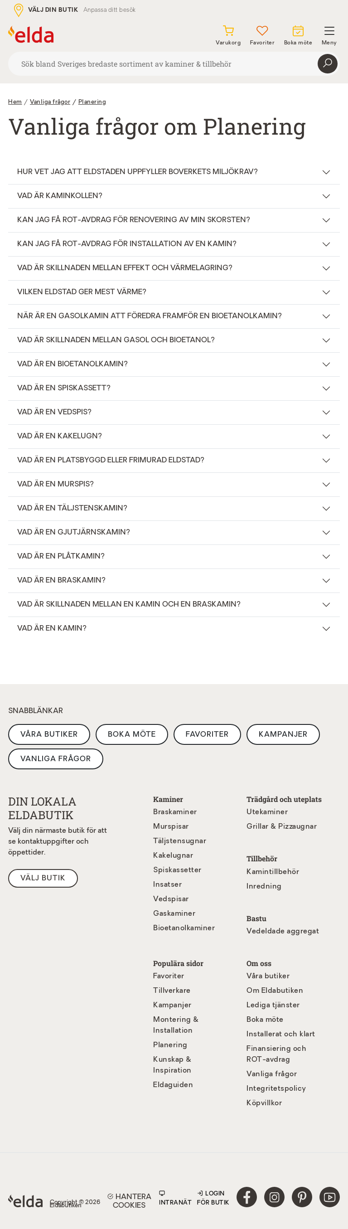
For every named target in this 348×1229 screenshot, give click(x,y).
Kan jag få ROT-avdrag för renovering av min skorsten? (133, 220)
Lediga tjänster (273, 1005)
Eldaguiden (173, 1085)
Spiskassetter (177, 870)
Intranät (175, 1197)
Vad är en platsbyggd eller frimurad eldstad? (110, 460)
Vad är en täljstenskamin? (72, 508)
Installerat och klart (280, 1034)
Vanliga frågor (55, 759)
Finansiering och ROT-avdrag (276, 1054)
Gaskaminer (174, 914)
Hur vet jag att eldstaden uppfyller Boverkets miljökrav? (137, 172)
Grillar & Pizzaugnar (281, 827)
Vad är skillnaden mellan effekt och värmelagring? (124, 268)
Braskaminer (175, 812)
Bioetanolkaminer (184, 928)
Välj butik (43, 878)
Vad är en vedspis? (54, 412)
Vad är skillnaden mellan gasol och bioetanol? (116, 340)
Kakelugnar (173, 856)
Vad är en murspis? (55, 484)
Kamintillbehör (272, 872)
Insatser (167, 885)
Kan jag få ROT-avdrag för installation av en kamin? (127, 244)
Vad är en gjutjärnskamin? (73, 532)
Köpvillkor (264, 1103)
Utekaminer (267, 812)
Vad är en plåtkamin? (61, 556)
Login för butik (213, 1197)
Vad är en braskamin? (61, 580)
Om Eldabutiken (274, 991)
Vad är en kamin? (52, 628)
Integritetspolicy (276, 1089)
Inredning (264, 886)
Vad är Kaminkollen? (59, 196)
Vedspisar (171, 899)
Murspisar (171, 827)
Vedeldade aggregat (282, 931)
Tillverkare (172, 991)
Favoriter (207, 734)
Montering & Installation (176, 1025)
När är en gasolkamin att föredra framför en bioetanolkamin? (149, 316)
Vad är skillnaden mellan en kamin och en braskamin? (129, 604)
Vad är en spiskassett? (64, 388)
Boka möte (132, 734)
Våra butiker (49, 734)
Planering (92, 102)
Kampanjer (283, 734)
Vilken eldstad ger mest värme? (81, 292)
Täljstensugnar (179, 841)
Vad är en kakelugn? (59, 436)
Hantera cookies (129, 1201)
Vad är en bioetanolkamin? (72, 364)
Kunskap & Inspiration (172, 1065)
